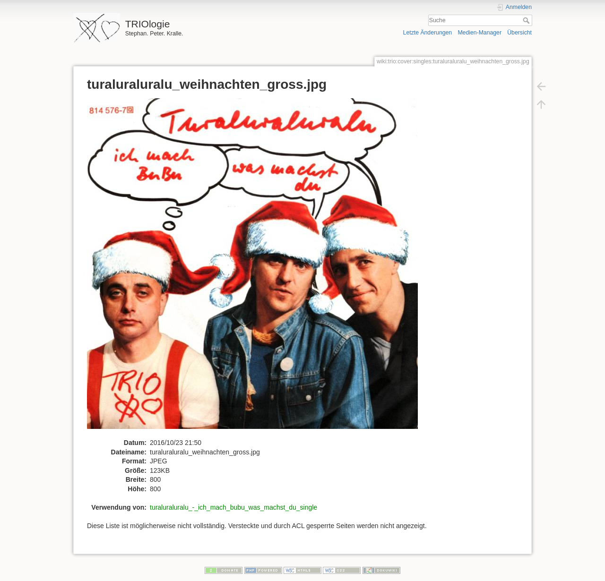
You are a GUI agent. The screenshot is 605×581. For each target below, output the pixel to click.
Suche (527, 20)
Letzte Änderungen (427, 32)
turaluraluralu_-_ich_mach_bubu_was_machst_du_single (233, 507)
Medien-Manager (479, 32)
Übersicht (519, 32)
